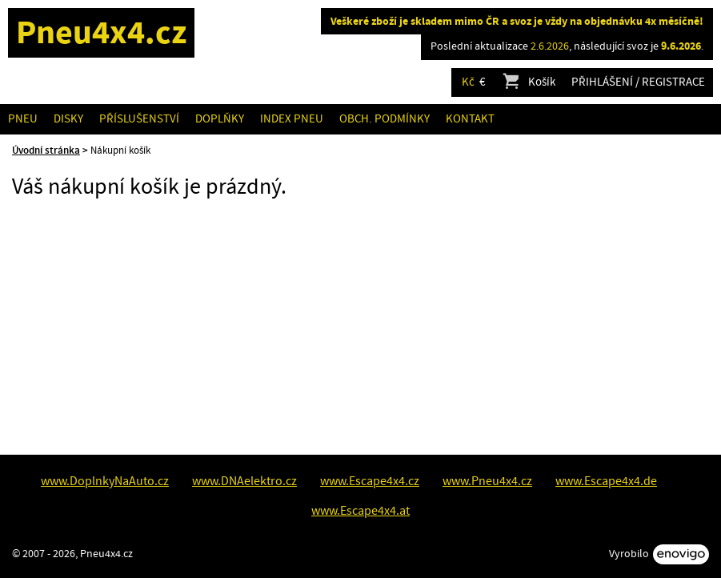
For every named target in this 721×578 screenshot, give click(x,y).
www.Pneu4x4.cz (487, 481)
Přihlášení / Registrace (638, 82)
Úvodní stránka (46, 150)
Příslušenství (139, 119)
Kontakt (470, 119)
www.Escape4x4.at (360, 511)
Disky (68, 119)
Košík (528, 82)
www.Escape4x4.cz (369, 481)
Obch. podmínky (384, 119)
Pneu (23, 119)
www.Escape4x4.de (606, 481)
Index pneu (291, 119)
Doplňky (219, 119)
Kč (468, 82)
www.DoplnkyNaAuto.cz (105, 481)
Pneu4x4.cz (101, 32)
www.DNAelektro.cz (244, 481)
